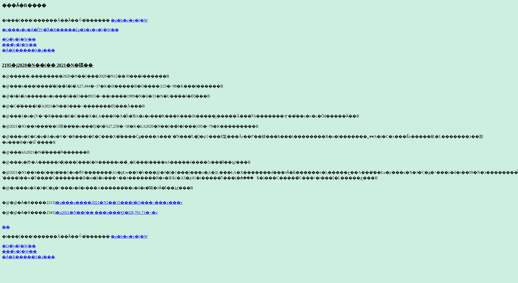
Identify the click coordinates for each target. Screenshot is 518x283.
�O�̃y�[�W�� (19, 39)
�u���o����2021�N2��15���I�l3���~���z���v (119, 202)
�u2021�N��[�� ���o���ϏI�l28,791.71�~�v (106, 212)
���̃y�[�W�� (19, 45)
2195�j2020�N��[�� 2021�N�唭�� (47, 65)
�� (6, 227)
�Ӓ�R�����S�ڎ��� (28, 50)
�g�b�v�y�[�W (129, 20)
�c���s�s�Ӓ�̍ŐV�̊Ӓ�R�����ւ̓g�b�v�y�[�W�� (60, 30)
